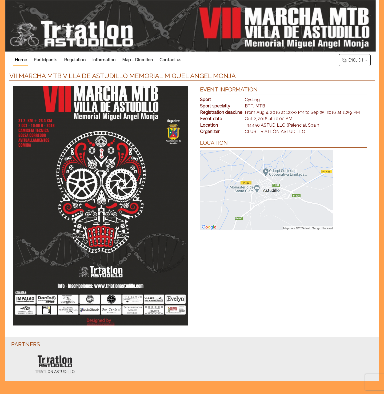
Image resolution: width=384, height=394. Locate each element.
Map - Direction (137, 59)
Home (21, 59)
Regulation (75, 59)
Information (103, 59)
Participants (45, 59)
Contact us (170, 59)
